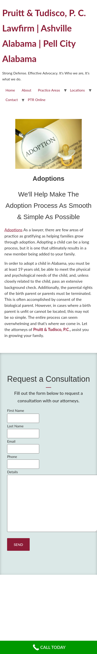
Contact (12, 99)
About (26, 90)
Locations (77, 90)
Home (10, 90)
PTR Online (36, 99)
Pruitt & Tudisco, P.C (51, 329)
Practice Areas (49, 90)
